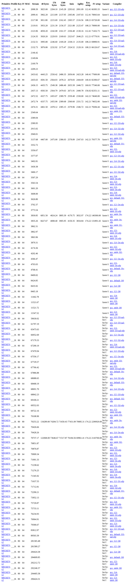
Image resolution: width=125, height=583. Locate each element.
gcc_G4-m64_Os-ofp (115, 177)
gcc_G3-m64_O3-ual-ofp (117, 69)
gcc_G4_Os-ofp (117, 242)
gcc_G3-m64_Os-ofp (115, 188)
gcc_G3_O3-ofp (117, 9)
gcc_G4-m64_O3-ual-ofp (117, 52)
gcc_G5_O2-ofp (117, 172)
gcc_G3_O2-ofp (117, 134)
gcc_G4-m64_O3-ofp (115, 63)
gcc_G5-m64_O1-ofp (115, 231)
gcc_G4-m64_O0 (114, 296)
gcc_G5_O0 (115, 275)
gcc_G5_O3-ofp (117, 123)
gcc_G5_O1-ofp (117, 166)
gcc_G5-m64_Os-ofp (115, 264)
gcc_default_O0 (117, 280)
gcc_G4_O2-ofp (117, 129)
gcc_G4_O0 (115, 286)
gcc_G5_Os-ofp (117, 259)
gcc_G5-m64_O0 (114, 302)
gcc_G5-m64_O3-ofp (115, 150)
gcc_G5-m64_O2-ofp (115, 248)
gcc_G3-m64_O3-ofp (115, 58)
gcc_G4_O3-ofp (117, 20)
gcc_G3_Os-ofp (117, 204)
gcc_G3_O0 (115, 291)
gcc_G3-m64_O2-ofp (115, 183)
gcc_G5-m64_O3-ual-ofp (117, 96)
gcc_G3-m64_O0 (114, 313)
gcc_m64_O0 (116, 308)
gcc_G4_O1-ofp (117, 161)
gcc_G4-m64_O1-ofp (115, 237)
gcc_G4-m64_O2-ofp (115, 193)
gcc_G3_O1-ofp (117, 156)
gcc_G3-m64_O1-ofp (115, 210)
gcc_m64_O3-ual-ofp (116, 101)
